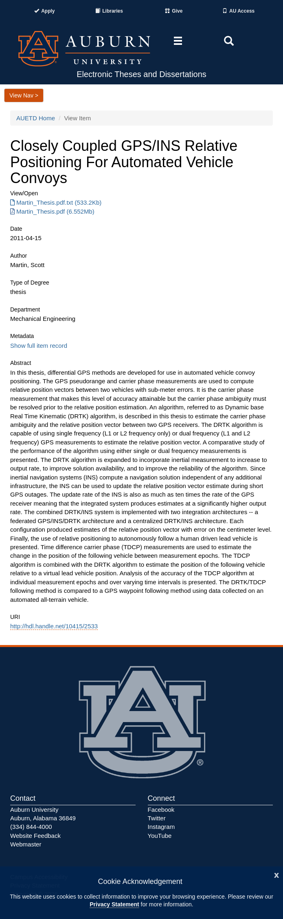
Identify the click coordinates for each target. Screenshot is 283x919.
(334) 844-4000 (31, 826)
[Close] (276, 874)
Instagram (161, 826)
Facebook (161, 809)
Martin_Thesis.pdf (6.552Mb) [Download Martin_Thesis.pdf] (52, 211)
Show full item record (38, 345)
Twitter (157, 818)
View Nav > (23, 95)
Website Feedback (35, 835)
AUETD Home (35, 118)
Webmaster (25, 844)
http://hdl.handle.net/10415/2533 (54, 626)
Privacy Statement (114, 904)
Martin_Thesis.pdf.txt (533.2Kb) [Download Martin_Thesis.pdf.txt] (55, 202)
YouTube (160, 835)
